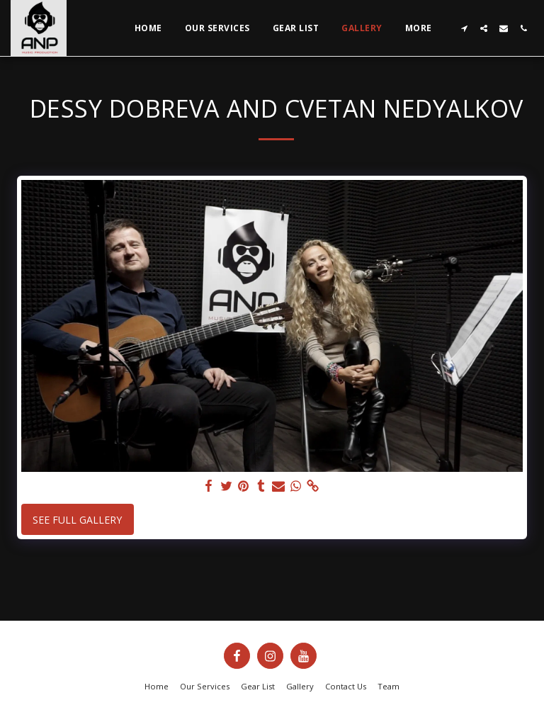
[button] (464, 28)
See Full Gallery (77, 519)
